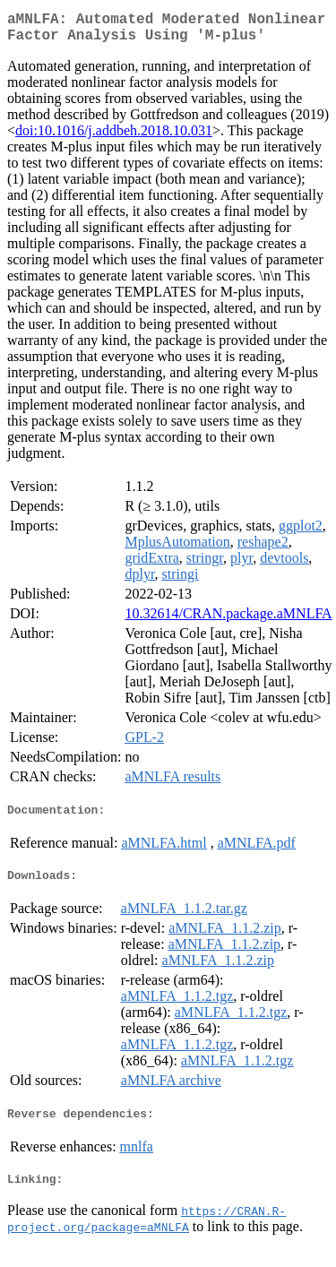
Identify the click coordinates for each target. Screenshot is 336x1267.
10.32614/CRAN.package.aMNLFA (228, 620)
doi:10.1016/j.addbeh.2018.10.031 (113, 137)
